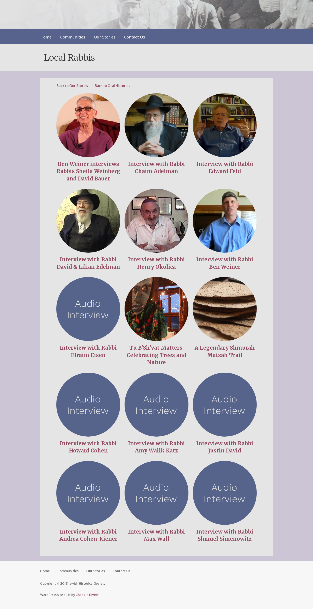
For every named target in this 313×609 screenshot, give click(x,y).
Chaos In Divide (87, 595)
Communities (72, 37)
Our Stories (104, 37)
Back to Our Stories (72, 85)
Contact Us (134, 37)
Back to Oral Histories (112, 85)
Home (46, 37)
